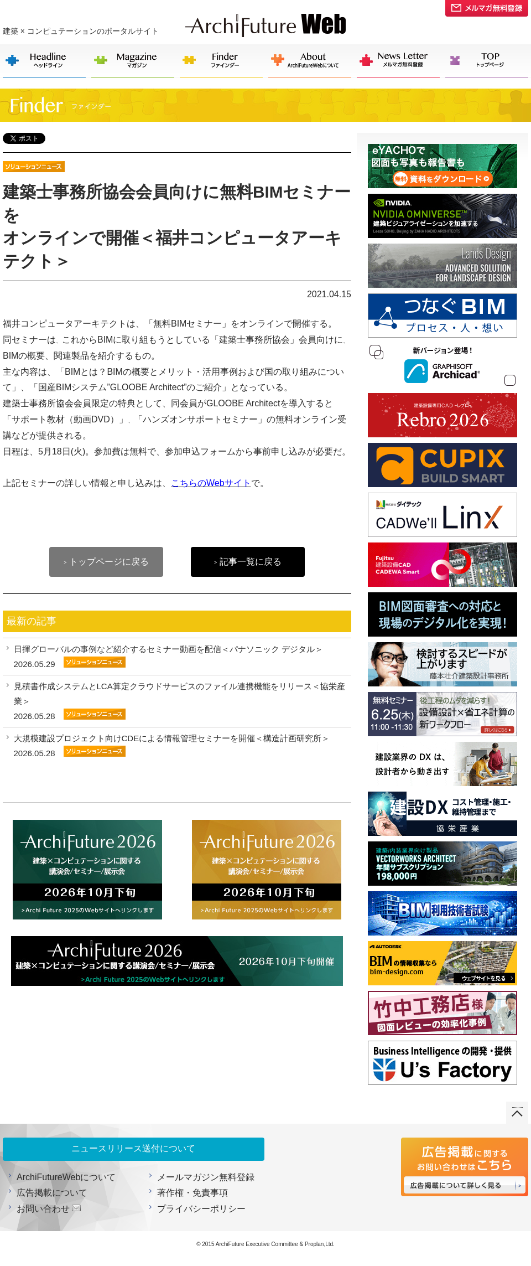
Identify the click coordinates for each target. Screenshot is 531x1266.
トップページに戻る (106, 561)
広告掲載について (52, 1192)
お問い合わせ (43, 1208)
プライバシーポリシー (201, 1208)
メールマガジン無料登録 (205, 1177)
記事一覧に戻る (248, 561)
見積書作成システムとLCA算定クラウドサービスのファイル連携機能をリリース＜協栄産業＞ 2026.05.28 (179, 701)
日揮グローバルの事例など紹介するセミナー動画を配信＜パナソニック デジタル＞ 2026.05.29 (168, 656)
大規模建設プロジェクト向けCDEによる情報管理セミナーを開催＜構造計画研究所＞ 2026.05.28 (172, 745)
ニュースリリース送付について (133, 1148)
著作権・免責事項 (192, 1192)
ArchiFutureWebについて (66, 1177)
